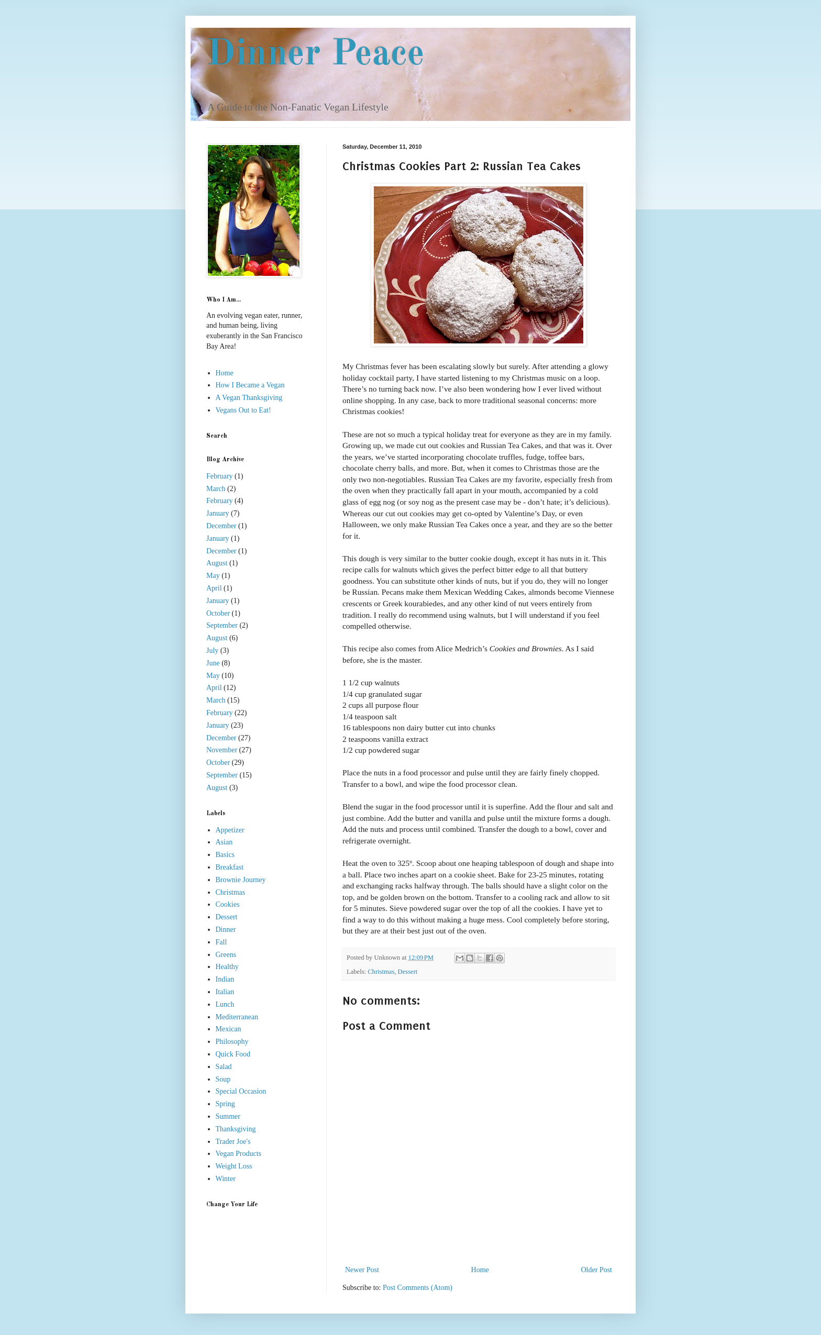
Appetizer (230, 830)
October (218, 613)
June (213, 663)
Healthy (227, 967)
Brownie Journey (241, 880)
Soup (223, 1079)
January (217, 513)
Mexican (228, 1029)
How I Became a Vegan (250, 385)
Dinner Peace (315, 55)
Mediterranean (237, 1017)
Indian (225, 979)
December (221, 526)
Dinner (226, 929)
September (222, 625)
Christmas (381, 971)
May (213, 576)
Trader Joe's (233, 1141)
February (219, 476)
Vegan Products (239, 1154)
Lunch (225, 1004)
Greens (226, 955)
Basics (225, 855)
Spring (225, 1104)
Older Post (597, 1270)
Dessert (408, 971)
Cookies (228, 904)
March (216, 489)
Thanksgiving (236, 1129)
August (216, 563)
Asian (224, 842)
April (214, 588)
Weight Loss (234, 1166)
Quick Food (233, 1054)
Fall (221, 942)
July (212, 650)
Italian (225, 992)
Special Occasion (241, 1091)
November (221, 750)
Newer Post (362, 1270)
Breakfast (230, 867)
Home (480, 1270)
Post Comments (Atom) (417, 1288)
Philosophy (232, 1041)
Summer (228, 1116)
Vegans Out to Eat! (243, 410)
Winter (226, 1179)
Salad (224, 1067)
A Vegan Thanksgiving (249, 398)
